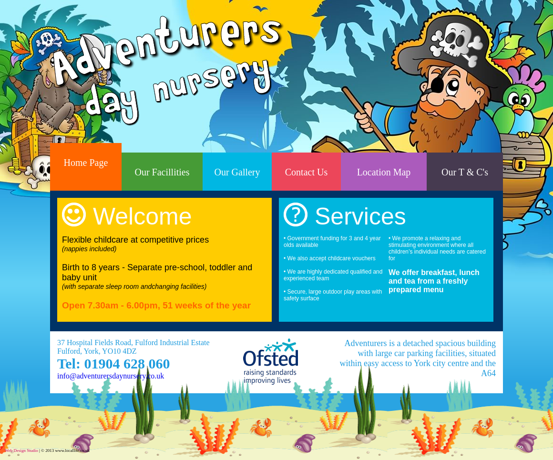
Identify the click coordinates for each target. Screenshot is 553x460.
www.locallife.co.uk (72, 450)
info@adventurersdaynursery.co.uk (110, 376)
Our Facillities (162, 172)
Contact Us (306, 172)
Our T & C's (464, 172)
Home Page (86, 162)
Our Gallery (237, 172)
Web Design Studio (21, 450)
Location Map (384, 172)
